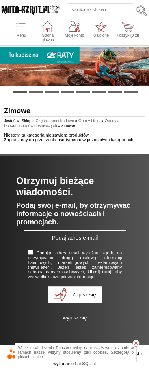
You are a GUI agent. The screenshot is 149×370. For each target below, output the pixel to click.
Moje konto (74, 35)
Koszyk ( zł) (128, 35)
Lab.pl (85, 363)
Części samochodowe (55, 121)
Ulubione (101, 35)
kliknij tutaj (99, 271)
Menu (21, 35)
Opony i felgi (89, 121)
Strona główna (47, 37)
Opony (110, 121)
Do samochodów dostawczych (30, 125)
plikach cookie (30, 357)
